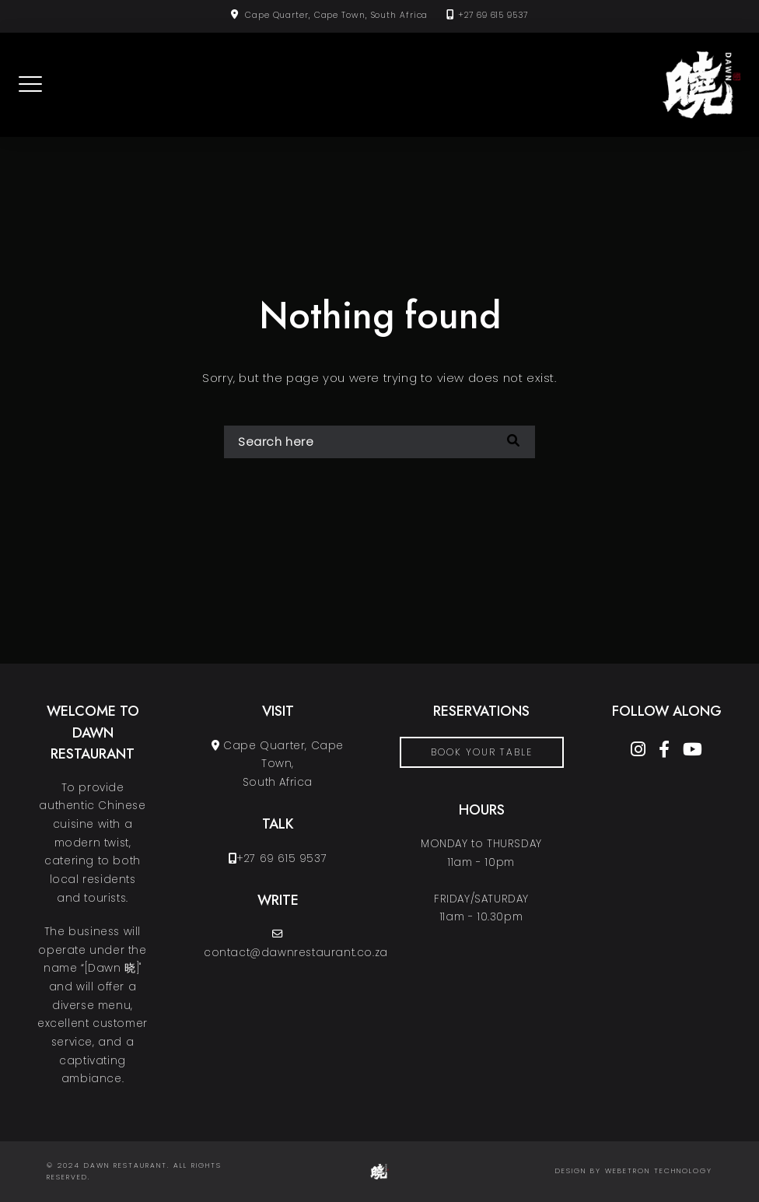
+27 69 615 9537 (493, 15)
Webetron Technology (658, 1171)
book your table (482, 752)
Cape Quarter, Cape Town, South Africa (336, 15)
